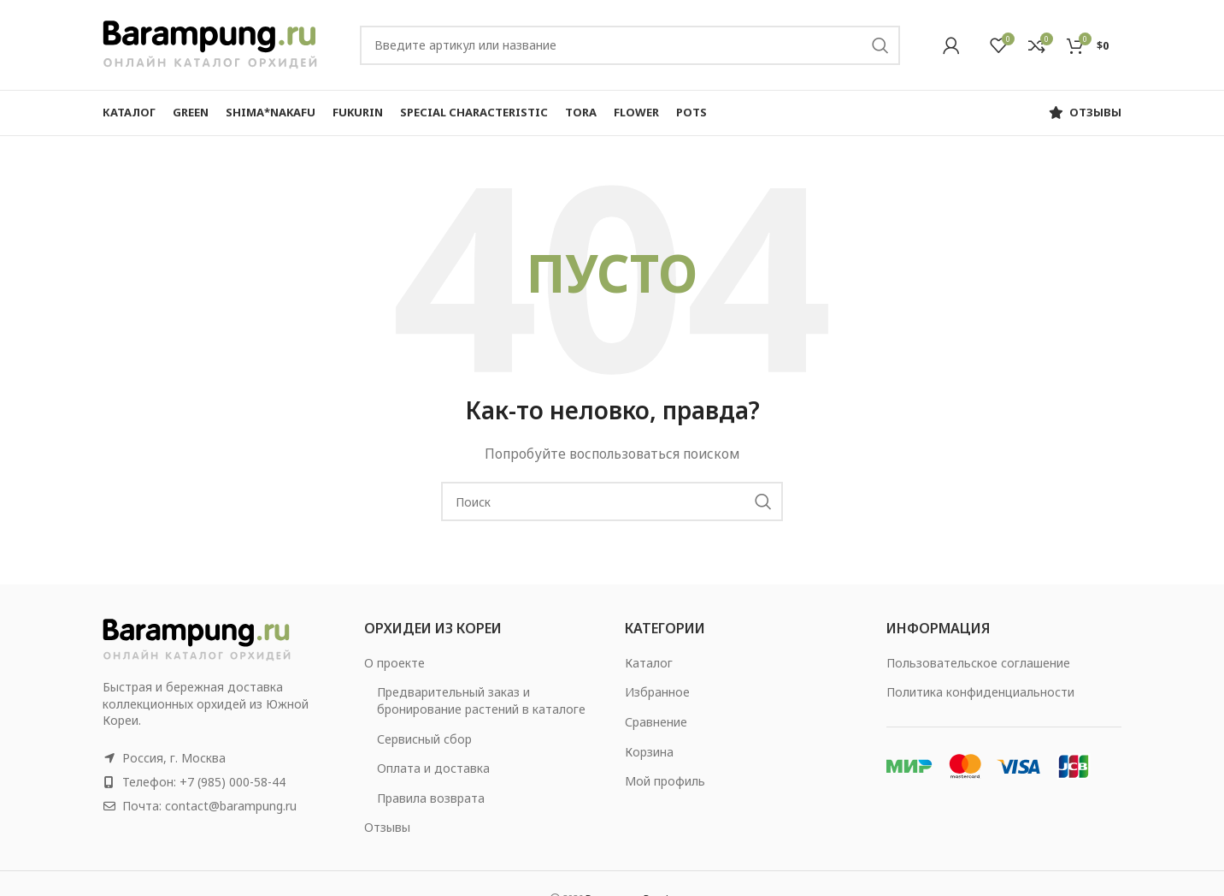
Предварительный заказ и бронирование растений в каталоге (481, 700)
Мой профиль (665, 781)
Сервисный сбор (424, 739)
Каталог (649, 663)
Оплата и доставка (433, 768)
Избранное (657, 692)
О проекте (394, 663)
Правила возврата (431, 798)
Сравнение (656, 722)
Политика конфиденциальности (980, 692)
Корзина (649, 752)
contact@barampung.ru (231, 806)
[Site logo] (210, 43)
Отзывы (387, 827)
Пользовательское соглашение (978, 663)
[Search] (630, 45)
